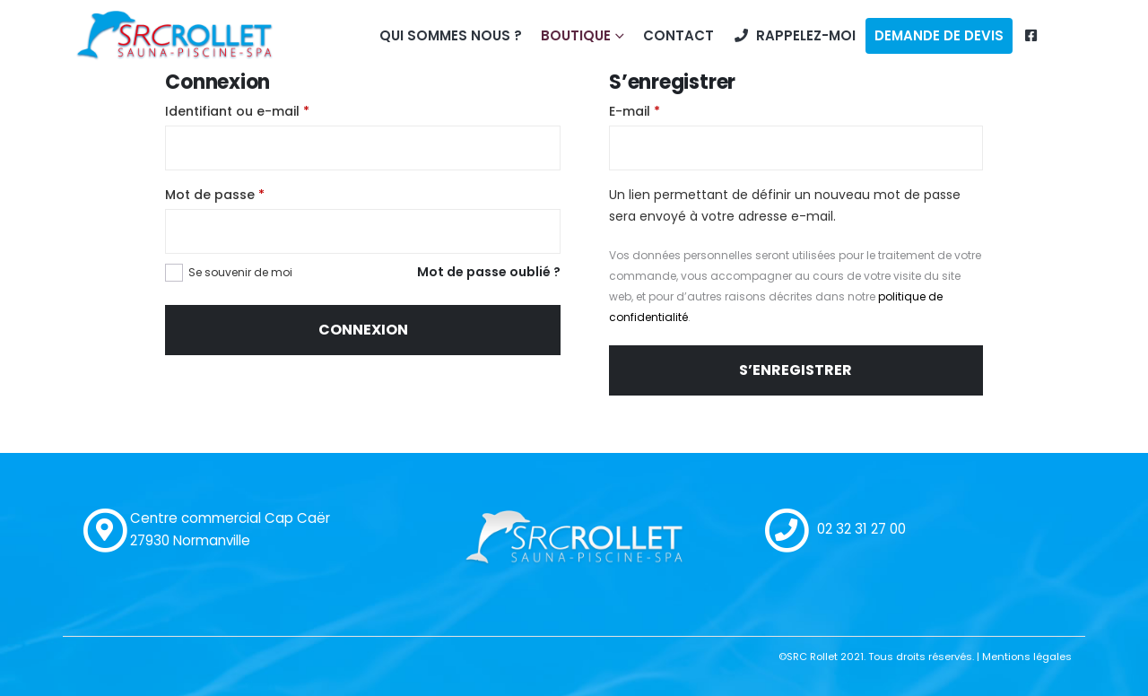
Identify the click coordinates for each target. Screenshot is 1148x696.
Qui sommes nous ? (450, 35)
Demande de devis (939, 35)
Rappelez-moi (794, 35)
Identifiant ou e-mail (237, 111)
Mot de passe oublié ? (489, 272)
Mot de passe (215, 195)
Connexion (363, 329)
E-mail (634, 111)
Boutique (576, 35)
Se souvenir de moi (240, 272)
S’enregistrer (795, 370)
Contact (678, 35)
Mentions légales (1027, 656)
